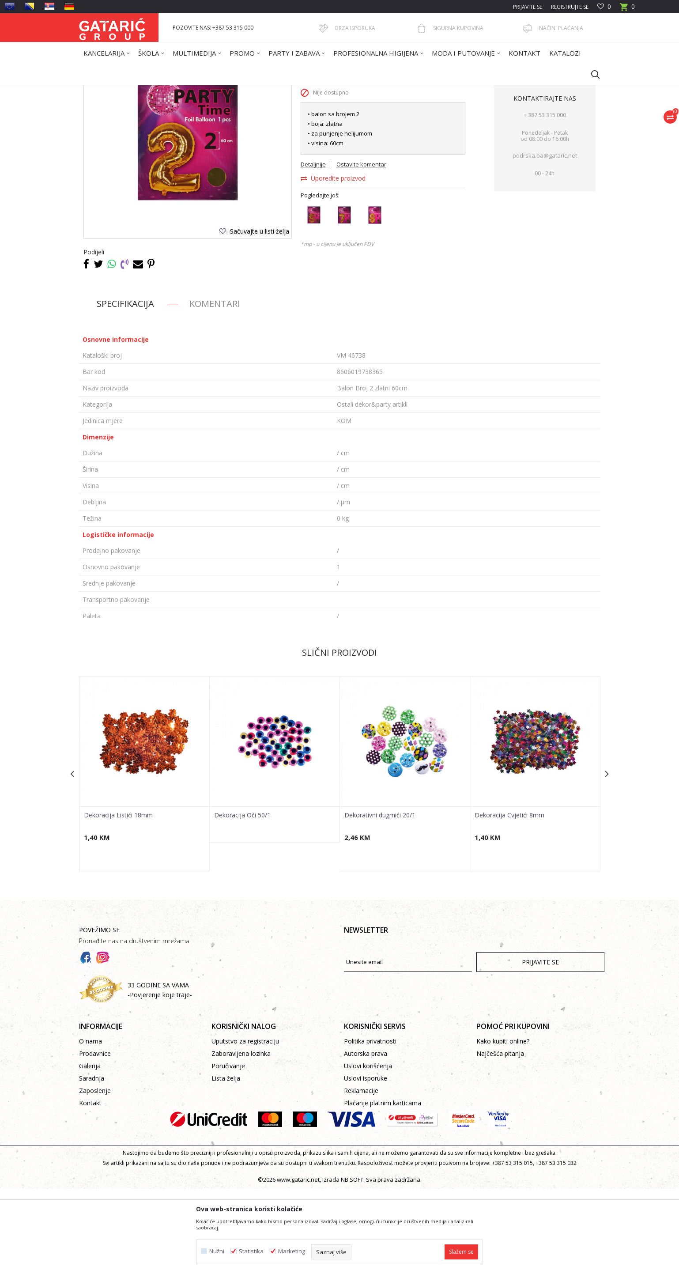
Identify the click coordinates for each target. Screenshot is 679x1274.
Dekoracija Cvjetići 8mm (509, 900)
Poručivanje (228, 1151)
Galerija (90, 1151)
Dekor (192, 91)
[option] (144, 858)
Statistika (251, 1251)
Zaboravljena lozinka (241, 1138)
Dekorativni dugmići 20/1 (379, 900)
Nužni (216, 1251)
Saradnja (91, 1163)
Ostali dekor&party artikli (278, 91)
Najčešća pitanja (500, 1138)
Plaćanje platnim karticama (382, 1188)
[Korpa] (627, 9)
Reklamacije (361, 1176)
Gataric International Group (113, 91)
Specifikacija (125, 389)
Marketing (291, 1251)
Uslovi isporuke (365, 1163)
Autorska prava (365, 1138)
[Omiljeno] (604, 7)
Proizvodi (166, 91)
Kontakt (90, 1188)
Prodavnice (95, 1138)
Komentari (214, 389)
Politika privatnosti (370, 1126)
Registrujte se (569, 7)
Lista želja (225, 1163)
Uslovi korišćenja (368, 1151)
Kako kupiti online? (502, 1126)
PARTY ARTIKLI (223, 91)
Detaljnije (313, 249)
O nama (90, 1126)
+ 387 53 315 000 (545, 200)
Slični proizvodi (339, 738)
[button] (591, 74)
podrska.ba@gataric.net (545, 241)
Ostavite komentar (361, 249)
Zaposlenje (95, 1176)
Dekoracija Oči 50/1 (242, 900)
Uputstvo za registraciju (245, 1126)
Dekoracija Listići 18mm (118, 900)
